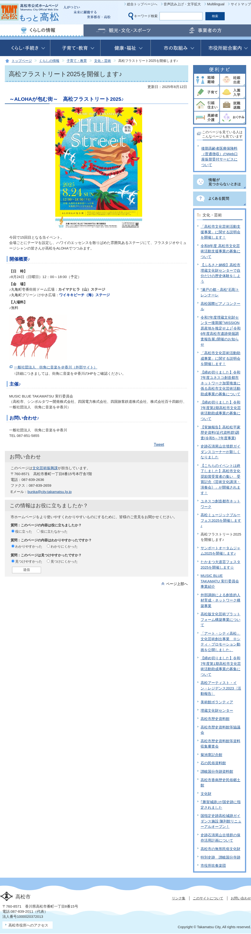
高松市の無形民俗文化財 (220, 849)
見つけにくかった (64, 561)
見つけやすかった (28, 561)
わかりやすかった (28, 546)
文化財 (206, 794)
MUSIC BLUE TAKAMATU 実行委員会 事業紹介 (220, 581)
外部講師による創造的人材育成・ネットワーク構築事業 (220, 600)
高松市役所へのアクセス (28, 925)
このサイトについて (208, 898)
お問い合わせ (241, 898)
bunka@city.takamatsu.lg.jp (50, 492)
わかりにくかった (64, 546)
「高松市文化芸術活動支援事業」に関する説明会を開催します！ (220, 231)
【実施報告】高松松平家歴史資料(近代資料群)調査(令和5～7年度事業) (220, 432)
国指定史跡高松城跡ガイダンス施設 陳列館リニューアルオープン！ (221, 821)
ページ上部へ (177, 584)
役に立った (23, 531)
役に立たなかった (54, 531)
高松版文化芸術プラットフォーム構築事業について (220, 619)
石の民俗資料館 (213, 763)
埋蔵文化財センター (217, 710)
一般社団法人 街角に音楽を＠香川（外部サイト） (55, 367)
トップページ (22, 61)
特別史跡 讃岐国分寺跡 (220, 857)
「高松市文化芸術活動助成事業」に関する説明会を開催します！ (220, 358)
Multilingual (215, 4)
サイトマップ (241, 4)
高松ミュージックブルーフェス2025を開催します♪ (221, 520)
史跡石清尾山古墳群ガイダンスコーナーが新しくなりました (220, 451)
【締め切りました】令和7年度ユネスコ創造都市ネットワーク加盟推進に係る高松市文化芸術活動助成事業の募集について (220, 383)
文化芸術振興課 (45, 468)
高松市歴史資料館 (215, 719)
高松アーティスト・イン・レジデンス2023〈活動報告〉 (221, 688)
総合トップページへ (142, 4)
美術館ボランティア (217, 702)
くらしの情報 (49, 61)
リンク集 (178, 898)
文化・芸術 (102, 61)
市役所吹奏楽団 (213, 865)
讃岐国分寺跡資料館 (217, 771)
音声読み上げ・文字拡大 (182, 4)
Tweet (159, 444)
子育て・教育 (77, 61)
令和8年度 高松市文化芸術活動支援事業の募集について (220, 251)
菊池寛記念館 (211, 755)
